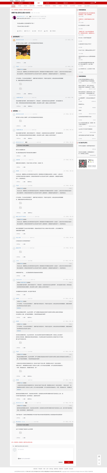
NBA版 (19, 5)
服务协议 (56, 468)
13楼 (72, 321)
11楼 (72, 279)
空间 (84, 3)
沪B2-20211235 (29, 471)
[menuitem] (13, 5)
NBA (30, 3)
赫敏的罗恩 (18, 247)
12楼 (72, 298)
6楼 (72, 185)
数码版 (65, 5)
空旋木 (17, 66)
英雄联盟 (16, 9)
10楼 (72, 260)
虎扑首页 (21, 3)
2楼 (72, 129)
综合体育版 (72, 5)
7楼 (72, 216)
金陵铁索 (18, 159)
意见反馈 (71, 468)
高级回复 (61, 462)
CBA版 (60, 5)
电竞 (57, 3)
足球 (47, 468)
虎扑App (51, 468)
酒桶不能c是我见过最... (28, 9)
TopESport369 (19, 279)
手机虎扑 (11, 0)
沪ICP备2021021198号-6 (38, 471)
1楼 (72, 114)
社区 (39, 3)
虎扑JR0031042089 (20, 39)
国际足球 (66, 3)
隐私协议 (61, 468)
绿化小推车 (18, 237)
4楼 (72, 159)
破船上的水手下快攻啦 (21, 216)
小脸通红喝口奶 (19, 97)
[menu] (47, 5)
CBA (74, 3)
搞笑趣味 (80, 5)
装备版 (54, 5)
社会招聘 (66, 468)
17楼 (72, 421)
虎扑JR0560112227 (21, 16)
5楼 (72, 170)
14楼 (72, 351)
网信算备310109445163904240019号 (53, 471)
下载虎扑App (17, 0)
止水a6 (17, 260)
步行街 (47, 3)
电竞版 (25, 5)
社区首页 (13, 5)
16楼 (72, 402)
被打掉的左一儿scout (20, 421)
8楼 (72, 237)
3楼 (72, 142)
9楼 (72, 247)
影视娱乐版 (47, 5)
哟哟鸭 (21, 69)
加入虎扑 (23, 0)
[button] (19, 458)
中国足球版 (39, 5)
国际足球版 (32, 5)
